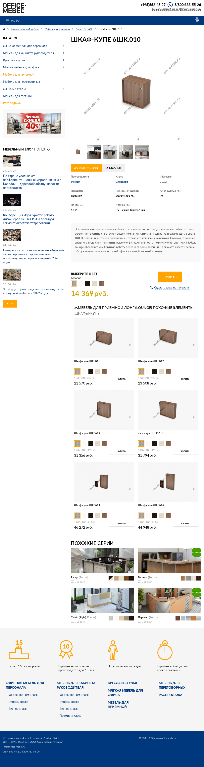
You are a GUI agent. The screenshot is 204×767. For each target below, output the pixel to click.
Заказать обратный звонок (165, 8)
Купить (170, 277)
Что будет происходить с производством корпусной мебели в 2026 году (33, 291)
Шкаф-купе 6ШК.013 (87, 433)
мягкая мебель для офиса (125, 692)
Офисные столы (14, 89)
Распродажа (12, 103)
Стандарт (122, 181)
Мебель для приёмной (118, 704)
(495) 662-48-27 (11, 751)
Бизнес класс (17, 709)
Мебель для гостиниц (18, 96)
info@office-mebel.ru (14, 746)
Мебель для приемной (18, 74)
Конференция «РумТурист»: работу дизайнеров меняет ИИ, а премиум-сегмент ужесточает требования (29, 219)
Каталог (10, 38)
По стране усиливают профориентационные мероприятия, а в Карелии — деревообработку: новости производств (32, 182)
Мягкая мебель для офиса (21, 67)
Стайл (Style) (78, 617)
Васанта (142, 577)
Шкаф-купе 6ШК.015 (87, 505)
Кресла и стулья (14, 60)
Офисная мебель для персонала (25, 46)
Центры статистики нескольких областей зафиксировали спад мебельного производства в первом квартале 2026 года (33, 256)
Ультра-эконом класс (23, 695)
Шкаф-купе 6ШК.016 (151, 505)
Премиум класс (70, 715)
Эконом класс (18, 702)
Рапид (74, 577)
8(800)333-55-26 (188, 4)
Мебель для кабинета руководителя (28, 53)
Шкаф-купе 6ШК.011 (87, 361)
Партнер (143, 617)
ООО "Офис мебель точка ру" (46, 742)
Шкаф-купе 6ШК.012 (151, 361)
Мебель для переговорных (21, 81)
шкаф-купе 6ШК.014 (150, 433)
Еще (10, 303)
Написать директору (190, 8)
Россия (75, 181)
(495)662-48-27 (153, 4)
